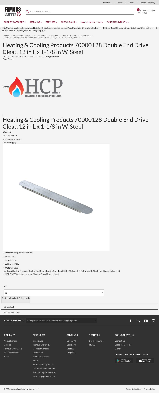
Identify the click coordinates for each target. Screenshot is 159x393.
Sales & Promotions (92, 22)
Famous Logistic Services (44, 372)
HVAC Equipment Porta (44, 376)
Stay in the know (14, 320)
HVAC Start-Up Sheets (43, 364)
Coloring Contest (41, 348)
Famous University (147, 2)
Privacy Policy (149, 389)
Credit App (38, 340)
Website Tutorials (41, 356)
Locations (107, 2)
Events (132, 2)
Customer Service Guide (44, 368)
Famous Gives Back (13, 348)
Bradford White (96, 340)
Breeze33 (71, 344)
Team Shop (38, 352)
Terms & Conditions (134, 389)
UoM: (5, 286)
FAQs (35, 360)
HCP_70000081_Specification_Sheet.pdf (32, 274)
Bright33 (71, 352)
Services (51, 22)
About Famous (10, 340)
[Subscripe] (93, 320)
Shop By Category (14, 22)
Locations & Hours (123, 344)
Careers (120, 2)
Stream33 (71, 340)
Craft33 (70, 348)
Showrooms (68, 22)
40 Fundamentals (11, 352)
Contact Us (120, 340)
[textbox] (80, 12)
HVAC (92, 344)
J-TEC (7, 356)
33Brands (35, 22)
